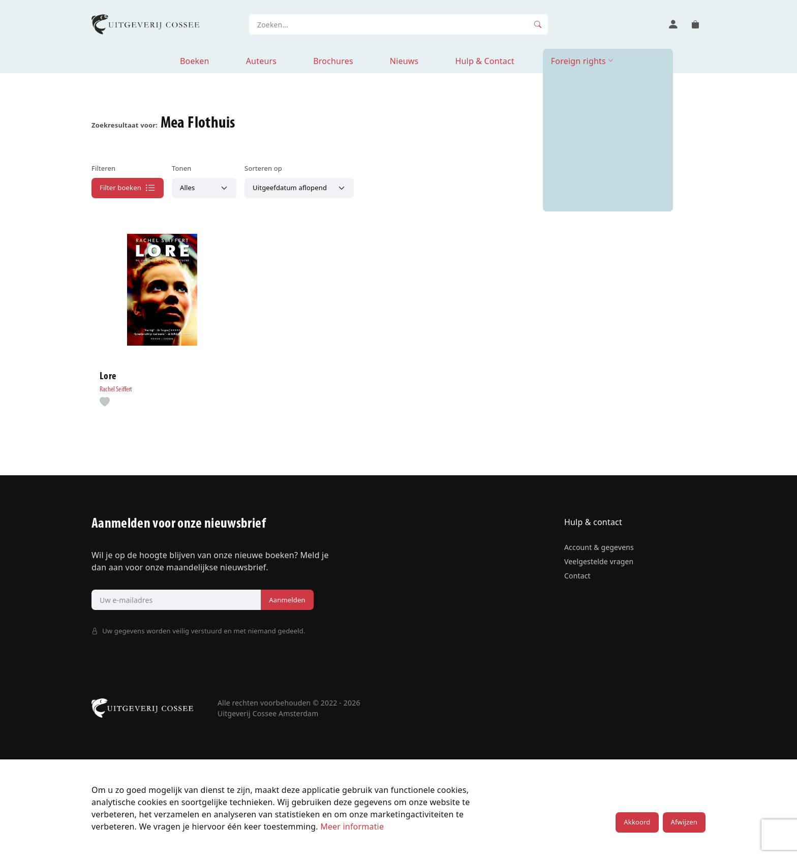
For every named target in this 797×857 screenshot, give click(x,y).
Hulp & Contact (484, 61)
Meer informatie (352, 826)
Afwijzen (684, 822)
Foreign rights (578, 61)
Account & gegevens (599, 547)
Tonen (181, 168)
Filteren (103, 168)
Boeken (194, 61)
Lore (108, 377)
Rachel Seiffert (116, 389)
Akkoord (637, 822)
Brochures (333, 61)
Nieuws (404, 61)
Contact (577, 575)
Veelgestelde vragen (598, 561)
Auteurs (261, 61)
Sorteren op (263, 168)
